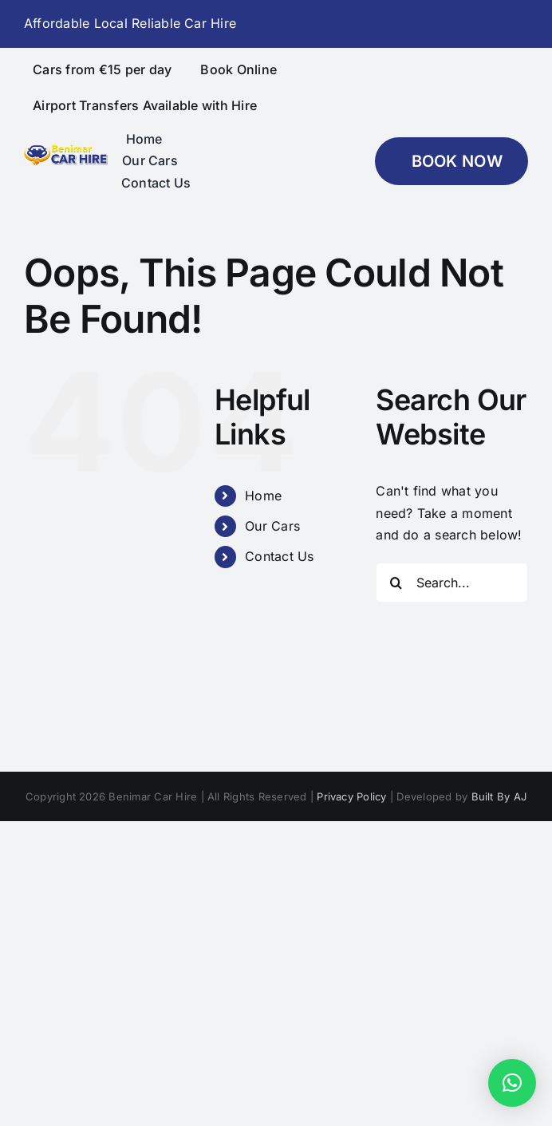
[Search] (396, 583)
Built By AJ (499, 796)
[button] (512, 1083)
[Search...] (452, 583)
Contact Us (279, 556)
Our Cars (272, 526)
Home (263, 496)
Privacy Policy (351, 796)
